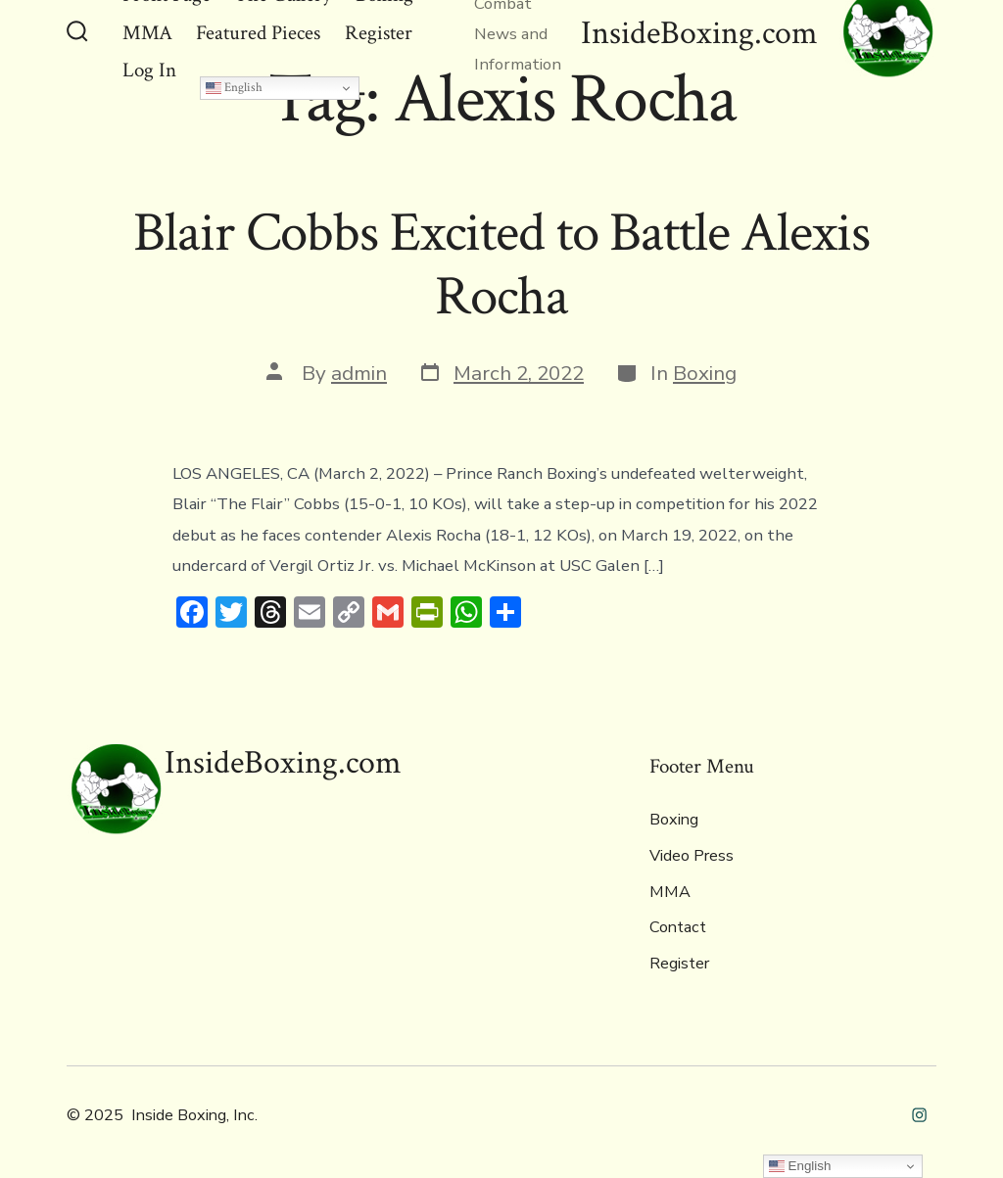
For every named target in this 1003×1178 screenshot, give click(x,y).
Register (679, 963)
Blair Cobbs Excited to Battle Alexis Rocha (501, 265)
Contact (677, 927)
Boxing (705, 373)
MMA (670, 892)
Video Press (691, 856)
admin (359, 373)
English (234, 87)
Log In (149, 70)
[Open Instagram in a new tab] (919, 1115)
